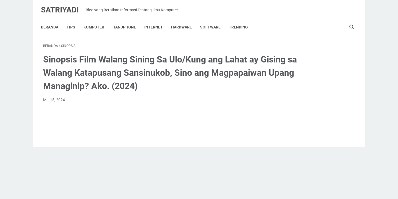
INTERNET (155, 22)
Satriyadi (62, 6)
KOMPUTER (96, 22)
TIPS (73, 22)
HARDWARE (183, 22)
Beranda (52, 22)
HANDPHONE (126, 22)
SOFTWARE (212, 22)
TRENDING (240, 22)
